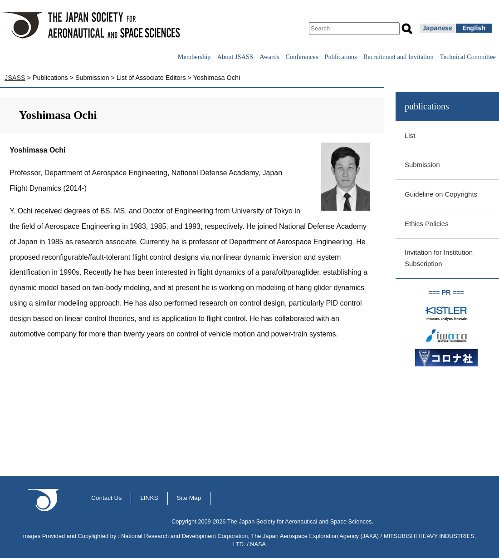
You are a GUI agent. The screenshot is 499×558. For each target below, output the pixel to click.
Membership (194, 56)
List (410, 135)
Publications (341, 56)
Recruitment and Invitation (398, 56)
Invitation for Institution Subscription (439, 257)
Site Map (189, 497)
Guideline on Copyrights (441, 194)
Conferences (302, 56)
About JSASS (235, 56)
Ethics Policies (427, 223)
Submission (422, 164)
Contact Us (106, 497)
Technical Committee (468, 56)
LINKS (149, 497)
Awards (269, 56)
